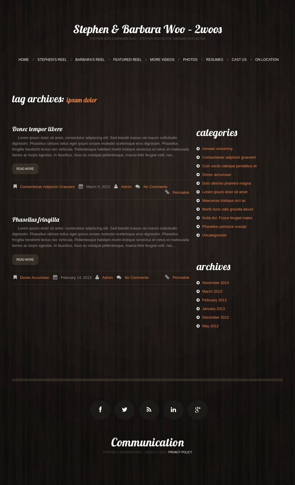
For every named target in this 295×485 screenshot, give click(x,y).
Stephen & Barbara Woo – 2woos (147, 29)
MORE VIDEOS (162, 60)
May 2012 (210, 326)
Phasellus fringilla (35, 219)
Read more (25, 168)
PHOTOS (190, 60)
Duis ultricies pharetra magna (226, 183)
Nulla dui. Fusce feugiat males (227, 218)
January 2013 (213, 309)
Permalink (181, 192)
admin (126, 187)
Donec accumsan (34, 277)
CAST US (239, 60)
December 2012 (215, 317)
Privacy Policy (180, 452)
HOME (23, 60)
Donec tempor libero (37, 129)
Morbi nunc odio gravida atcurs (228, 209)
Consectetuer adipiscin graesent (47, 187)
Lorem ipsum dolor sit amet (224, 192)
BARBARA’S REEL (90, 60)
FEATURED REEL (127, 60)
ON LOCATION (267, 60)
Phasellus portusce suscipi (224, 226)
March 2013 (212, 291)
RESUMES (214, 60)
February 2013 (214, 300)
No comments (155, 187)
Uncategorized (214, 235)
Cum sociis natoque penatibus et (229, 166)
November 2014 (215, 283)
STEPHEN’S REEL (52, 60)
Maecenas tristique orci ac (224, 200)
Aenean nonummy (217, 148)
